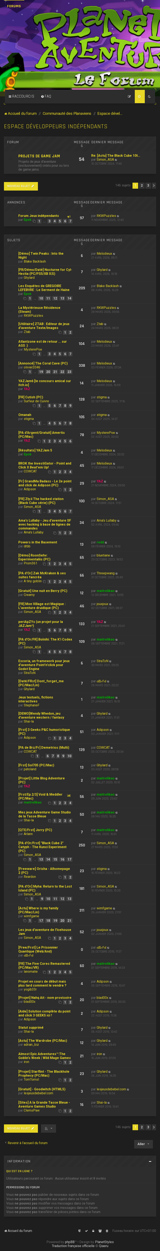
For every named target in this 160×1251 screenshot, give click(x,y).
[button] (154, 185)
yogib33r (30, 989)
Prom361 (30, 563)
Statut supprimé (31, 1028)
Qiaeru (103, 1246)
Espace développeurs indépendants (56, 126)
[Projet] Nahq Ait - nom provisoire (44, 998)
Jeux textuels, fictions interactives (35, 699)
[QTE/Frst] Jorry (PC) (35, 830)
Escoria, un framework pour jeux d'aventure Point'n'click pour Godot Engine (44, 665)
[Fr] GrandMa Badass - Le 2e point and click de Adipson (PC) (44, 483)
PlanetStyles (104, 1242)
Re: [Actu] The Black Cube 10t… (115, 156)
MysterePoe (33, 349)
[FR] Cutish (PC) (30, 397)
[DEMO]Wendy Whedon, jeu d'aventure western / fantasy (41, 715)
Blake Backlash (35, 261)
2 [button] (142, 185)
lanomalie (31, 971)
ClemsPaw (32, 1110)
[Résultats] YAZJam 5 (35, 450)
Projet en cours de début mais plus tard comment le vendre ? (42, 983)
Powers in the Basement (37, 542)
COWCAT (30, 471)
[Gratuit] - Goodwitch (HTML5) (41, 1089)
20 (48, 372)
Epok (27, 220)
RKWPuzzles (106, 216)
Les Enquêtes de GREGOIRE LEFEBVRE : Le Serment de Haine (44, 288)
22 (62, 372)
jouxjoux (102, 604)
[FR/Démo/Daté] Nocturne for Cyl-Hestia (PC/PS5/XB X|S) (45, 272)
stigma (102, 397)
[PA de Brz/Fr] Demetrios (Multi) (43, 748)
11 (48, 298)
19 (41, 372)
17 (69, 859)
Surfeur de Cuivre (36, 401)
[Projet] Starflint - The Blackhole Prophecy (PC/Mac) (43, 1073)
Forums (14, 6)
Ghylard (29, 278)
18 (48, 921)
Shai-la (29, 721)
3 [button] (148, 185)
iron (26, 1062)
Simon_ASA (105, 159)
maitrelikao (106, 591)
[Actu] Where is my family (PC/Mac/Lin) (38, 910)
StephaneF (31, 705)
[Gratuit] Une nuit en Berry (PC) (42, 591)
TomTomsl (31, 1079)
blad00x (29, 1002)
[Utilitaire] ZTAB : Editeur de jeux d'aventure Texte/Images (43, 326)
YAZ (27, 389)
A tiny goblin (33, 581)
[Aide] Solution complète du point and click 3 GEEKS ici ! (44, 1013)
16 (62, 859)
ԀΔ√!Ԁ (101, 681)
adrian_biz (31, 1045)
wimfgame (31, 916)
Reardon (30, 877)
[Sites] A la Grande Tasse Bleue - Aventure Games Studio (44, 1104)
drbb (27, 546)
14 (69, 298)
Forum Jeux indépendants (38, 216)
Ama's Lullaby (34, 532)
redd (100, 542)
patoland (30, 769)
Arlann (28, 834)
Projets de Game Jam (39, 156)
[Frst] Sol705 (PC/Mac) (36, 765)
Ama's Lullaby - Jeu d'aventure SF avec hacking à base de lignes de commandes (44, 524)
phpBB (70, 1242)
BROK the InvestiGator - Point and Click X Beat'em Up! (44, 465)
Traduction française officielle (73, 1246)
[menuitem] (46, 96)
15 (55, 859)
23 (69, 372)
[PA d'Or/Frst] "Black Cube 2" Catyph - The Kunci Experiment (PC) (42, 847)
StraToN (29, 673)
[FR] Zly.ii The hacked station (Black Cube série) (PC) (41, 501)
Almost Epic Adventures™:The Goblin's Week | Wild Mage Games (44, 1056)
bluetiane (103, 555)
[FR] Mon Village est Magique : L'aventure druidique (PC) (42, 606)
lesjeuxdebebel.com (38, 1093)
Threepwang (106, 573)
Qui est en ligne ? (19, 1171)
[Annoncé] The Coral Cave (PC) (43, 363)
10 (41, 298)
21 (55, 372)
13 (62, 298)
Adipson (30, 489)
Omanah (24, 415)
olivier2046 (32, 367)
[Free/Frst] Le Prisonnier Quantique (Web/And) (38, 949)
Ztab (27, 332)
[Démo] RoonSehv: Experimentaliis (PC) (34, 557)
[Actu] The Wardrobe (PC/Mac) (42, 1041)
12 (55, 298)
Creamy (29, 595)
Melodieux (104, 254)
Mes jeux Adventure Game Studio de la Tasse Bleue (44, 814)
